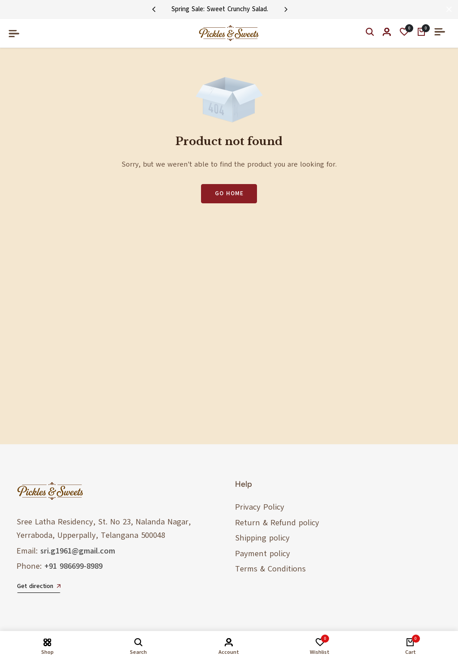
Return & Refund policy (277, 522)
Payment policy (262, 553)
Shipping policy (262, 537)
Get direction (38, 586)
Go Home (229, 193)
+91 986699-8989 (73, 566)
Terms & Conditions (270, 568)
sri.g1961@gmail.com (77, 550)
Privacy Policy (259, 507)
